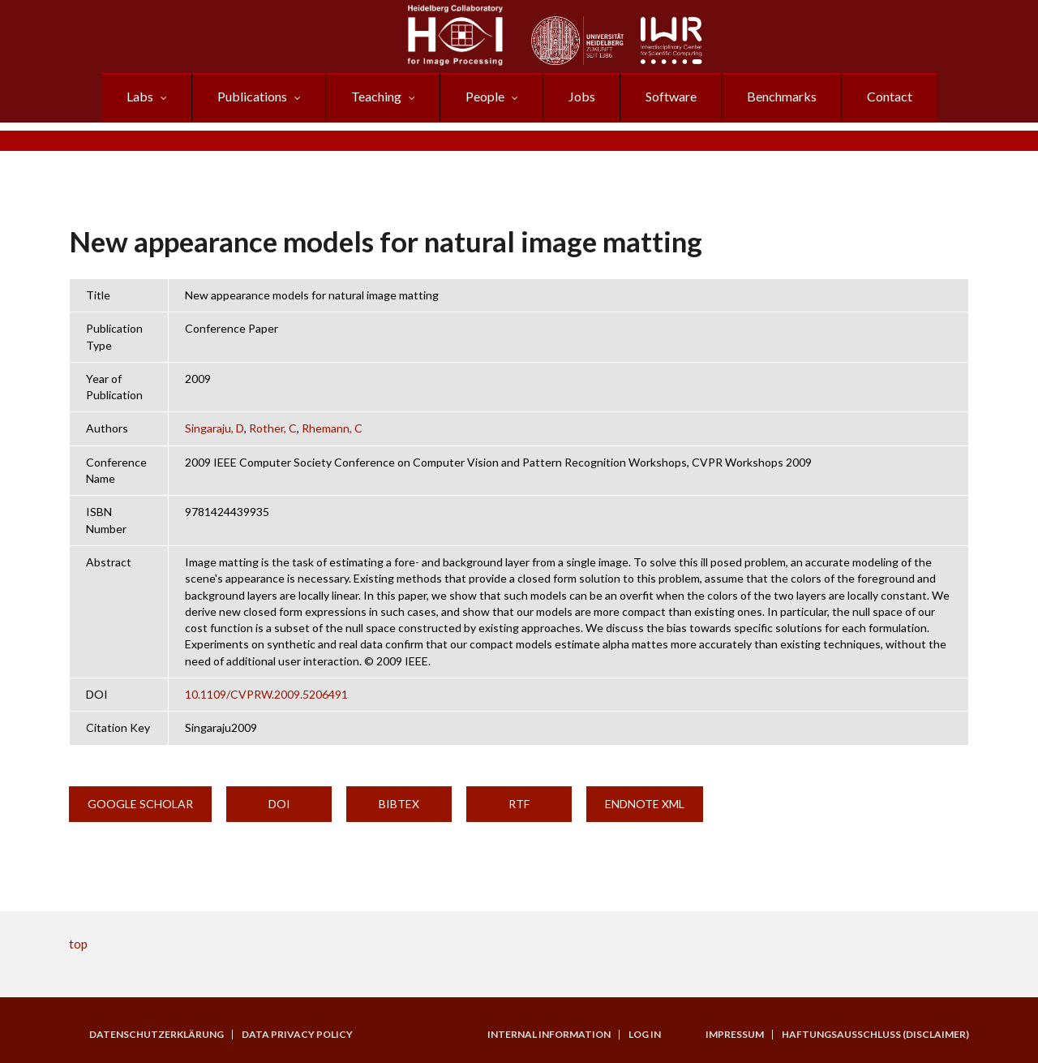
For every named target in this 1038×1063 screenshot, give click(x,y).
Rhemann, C (332, 428)
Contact (889, 96)
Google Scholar (140, 804)
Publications (252, 96)
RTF (519, 804)
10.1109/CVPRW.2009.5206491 (266, 694)
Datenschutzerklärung (156, 1034)
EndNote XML (644, 804)
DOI (279, 804)
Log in (644, 1034)
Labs (140, 96)
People (484, 96)
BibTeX (399, 804)
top (78, 943)
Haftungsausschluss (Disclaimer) (875, 1034)
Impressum (735, 1034)
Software (671, 96)
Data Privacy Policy (297, 1034)
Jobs (581, 96)
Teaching (376, 96)
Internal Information (549, 1034)
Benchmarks (782, 96)
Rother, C (273, 428)
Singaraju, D (214, 428)
